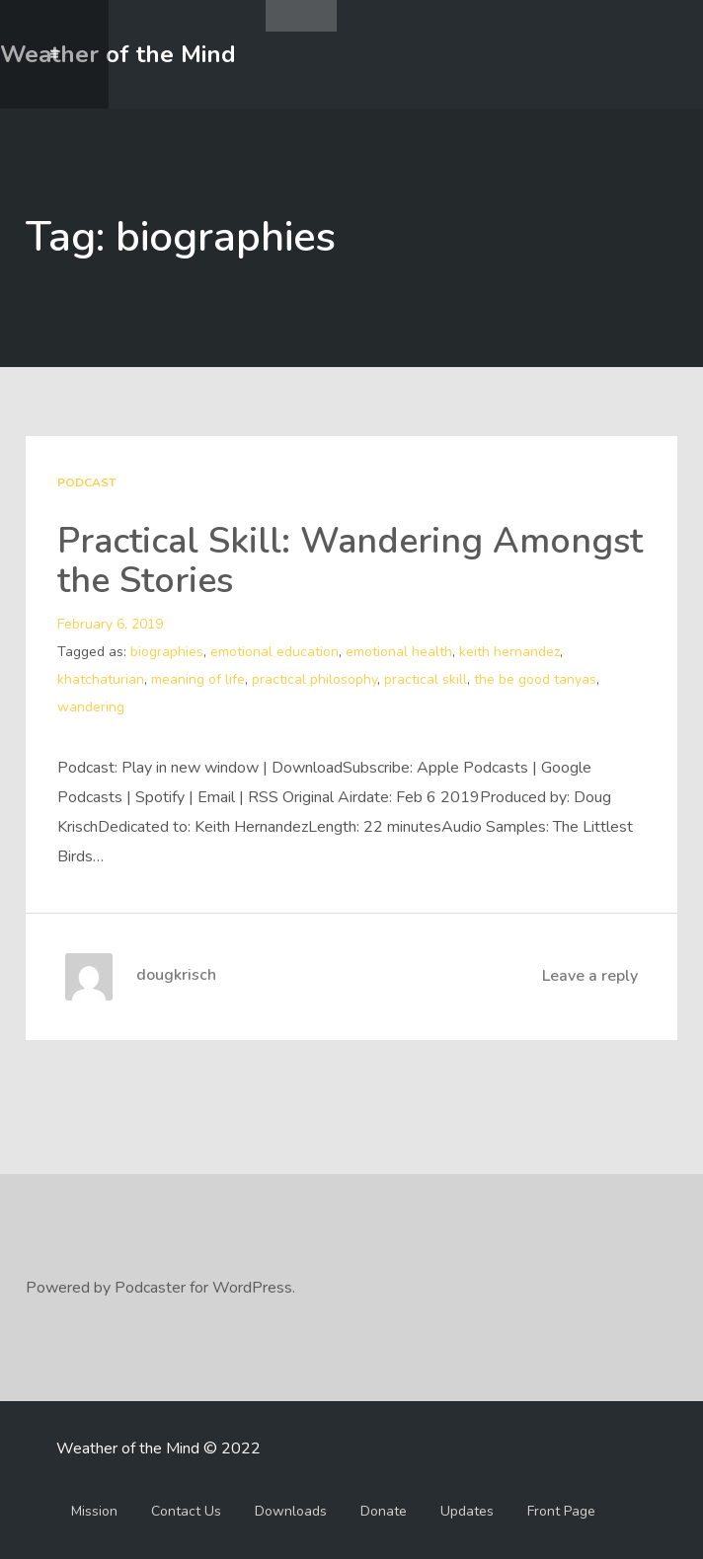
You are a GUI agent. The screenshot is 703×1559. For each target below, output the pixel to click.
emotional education (274, 651)
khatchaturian (100, 679)
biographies (166, 651)
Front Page (561, 1511)
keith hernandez (509, 651)
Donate (383, 1511)
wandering (90, 707)
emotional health (399, 651)
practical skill (425, 679)
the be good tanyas (535, 679)
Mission (94, 1511)
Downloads (291, 1511)
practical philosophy (314, 679)
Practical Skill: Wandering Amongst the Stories (350, 561)
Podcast (86, 482)
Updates (467, 1511)
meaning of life (198, 679)
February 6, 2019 (110, 624)
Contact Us (186, 1511)
